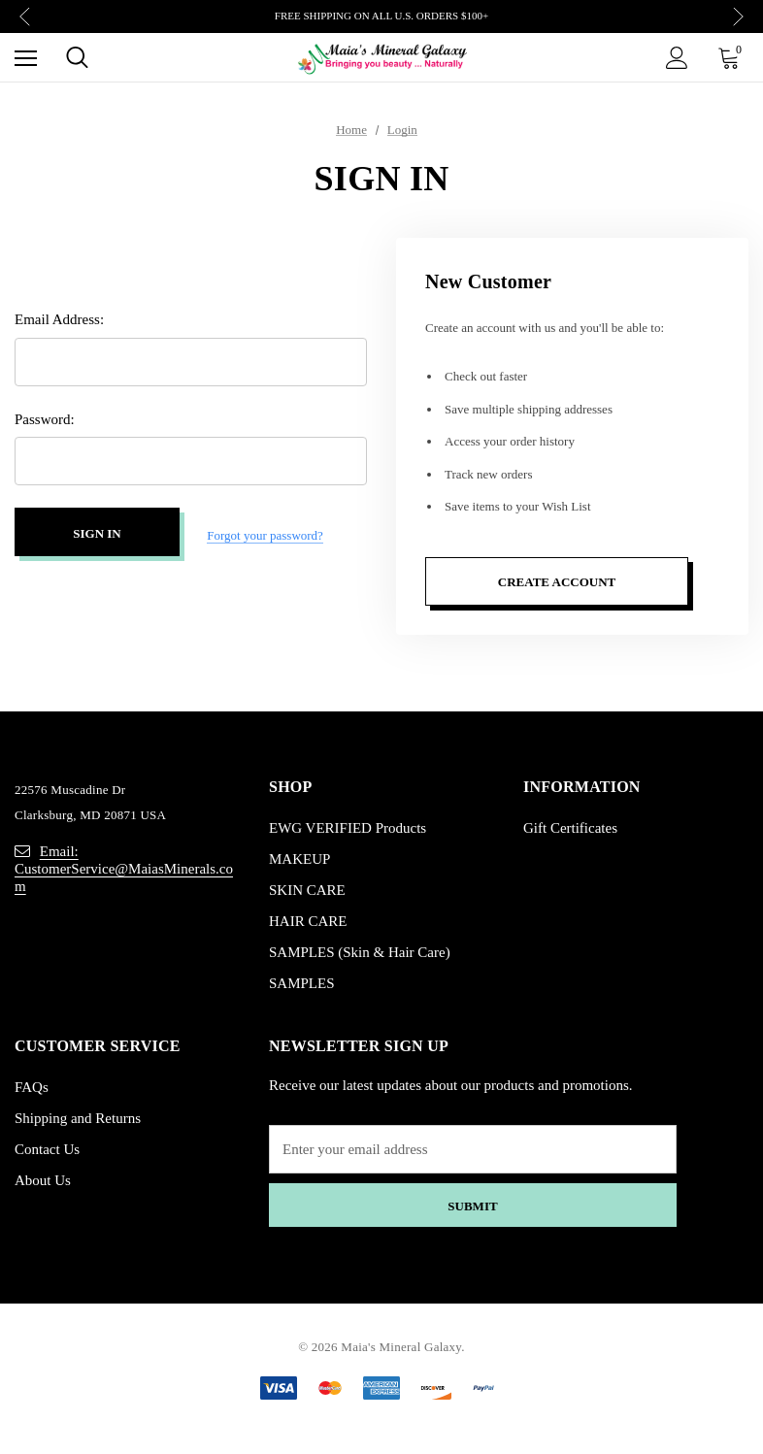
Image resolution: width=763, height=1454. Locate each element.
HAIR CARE (308, 921)
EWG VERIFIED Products (347, 828)
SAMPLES (302, 983)
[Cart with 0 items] (732, 57)
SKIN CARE (307, 890)
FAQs (32, 1087)
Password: (45, 423)
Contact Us (47, 1149)
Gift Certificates (570, 828)
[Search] (77, 57)
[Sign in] (677, 58)
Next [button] (738, 17)
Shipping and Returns (78, 1118)
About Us (43, 1180)
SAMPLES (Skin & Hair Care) (359, 952)
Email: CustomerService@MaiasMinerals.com (124, 868)
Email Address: (59, 323)
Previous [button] (25, 17)
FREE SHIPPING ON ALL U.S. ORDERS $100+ (381, 15)
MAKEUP (299, 859)
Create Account (556, 582)
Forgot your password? (265, 535)
